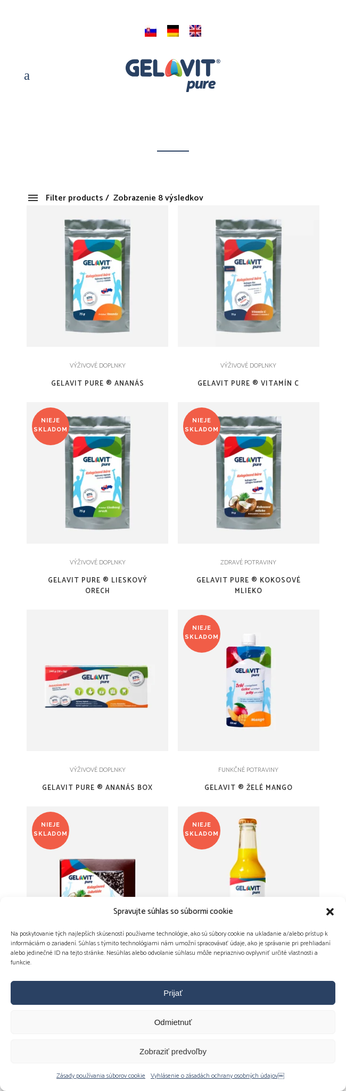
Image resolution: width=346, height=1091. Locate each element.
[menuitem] (150, 31)
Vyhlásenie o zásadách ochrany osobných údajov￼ (217, 1076)
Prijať (173, 992)
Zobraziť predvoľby (173, 1051)
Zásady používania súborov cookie (100, 1076)
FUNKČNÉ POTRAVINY (248, 770)
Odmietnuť (173, 1022)
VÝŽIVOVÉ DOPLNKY (98, 366)
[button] (330, 911)
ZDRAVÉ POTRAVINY (248, 562)
